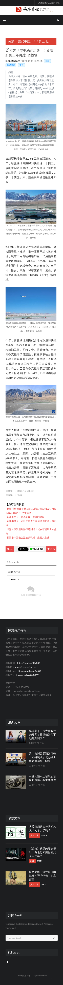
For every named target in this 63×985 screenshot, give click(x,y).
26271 (39, 861)
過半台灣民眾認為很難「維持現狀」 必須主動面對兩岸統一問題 (43, 757)
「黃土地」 (43, 41)
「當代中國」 (24, 41)
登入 (13, 572)
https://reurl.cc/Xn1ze (25, 667)
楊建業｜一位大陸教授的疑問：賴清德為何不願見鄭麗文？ (42, 734)
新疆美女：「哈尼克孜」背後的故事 (25, 517)
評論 (32, 861)
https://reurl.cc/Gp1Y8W (26, 675)
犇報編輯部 (14, 61)
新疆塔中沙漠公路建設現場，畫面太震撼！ (29, 537)
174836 (44, 835)
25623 (43, 884)
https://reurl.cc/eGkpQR (29, 671)
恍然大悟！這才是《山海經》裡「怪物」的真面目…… (42, 875)
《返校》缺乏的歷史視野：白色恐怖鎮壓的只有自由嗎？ (42, 852)
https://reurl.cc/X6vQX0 (28, 663)
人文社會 (34, 835)
